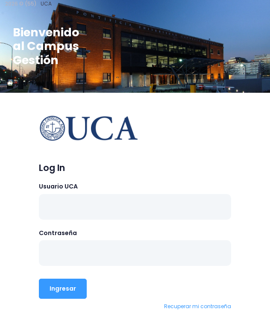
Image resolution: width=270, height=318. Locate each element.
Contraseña (58, 233)
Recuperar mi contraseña (197, 306)
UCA (46, 3)
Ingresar (63, 288)
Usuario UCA (58, 186)
